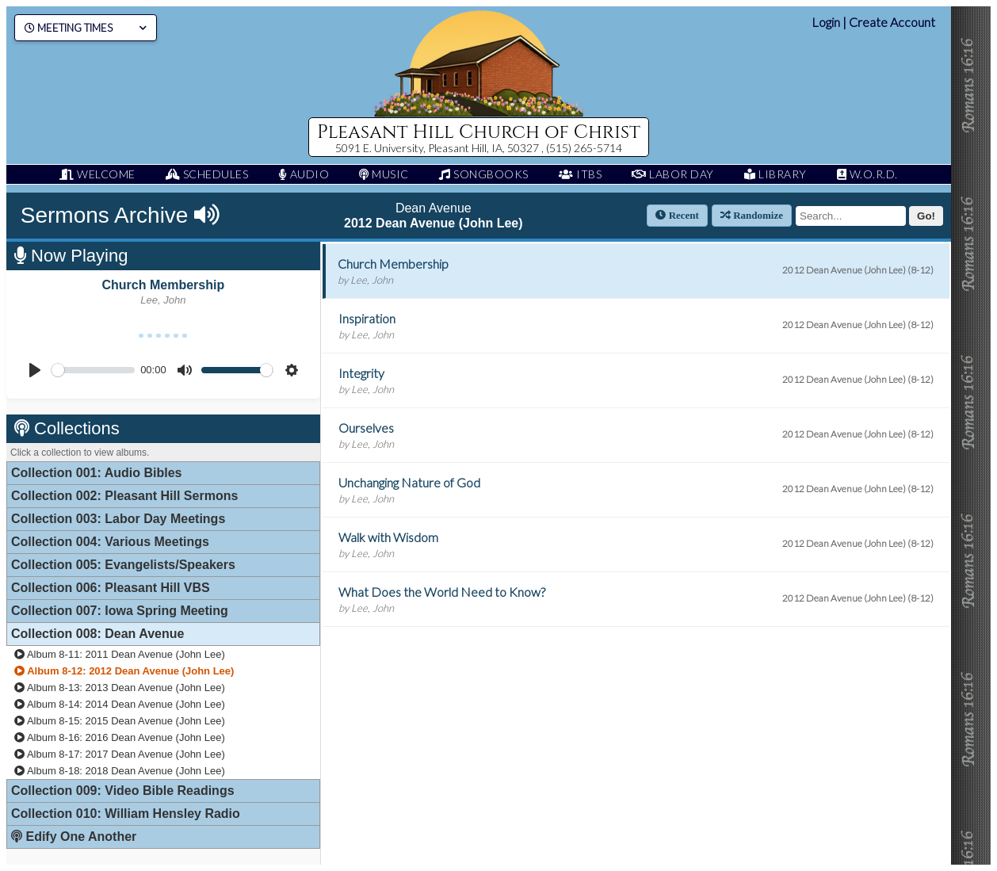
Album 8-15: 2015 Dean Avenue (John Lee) (119, 721)
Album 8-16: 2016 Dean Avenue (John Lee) (119, 737)
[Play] (35, 370)
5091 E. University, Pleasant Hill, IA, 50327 (438, 148)
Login (826, 21)
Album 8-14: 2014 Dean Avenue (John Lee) (119, 704)
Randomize (751, 215)
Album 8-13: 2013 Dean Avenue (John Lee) (119, 687)
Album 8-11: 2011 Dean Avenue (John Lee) (119, 654)
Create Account (892, 21)
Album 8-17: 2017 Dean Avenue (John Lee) (119, 754)
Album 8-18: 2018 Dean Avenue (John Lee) (119, 771)
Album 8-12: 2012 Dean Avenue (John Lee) (124, 671)
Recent (677, 215)
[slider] (93, 370)
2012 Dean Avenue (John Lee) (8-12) (858, 270)
